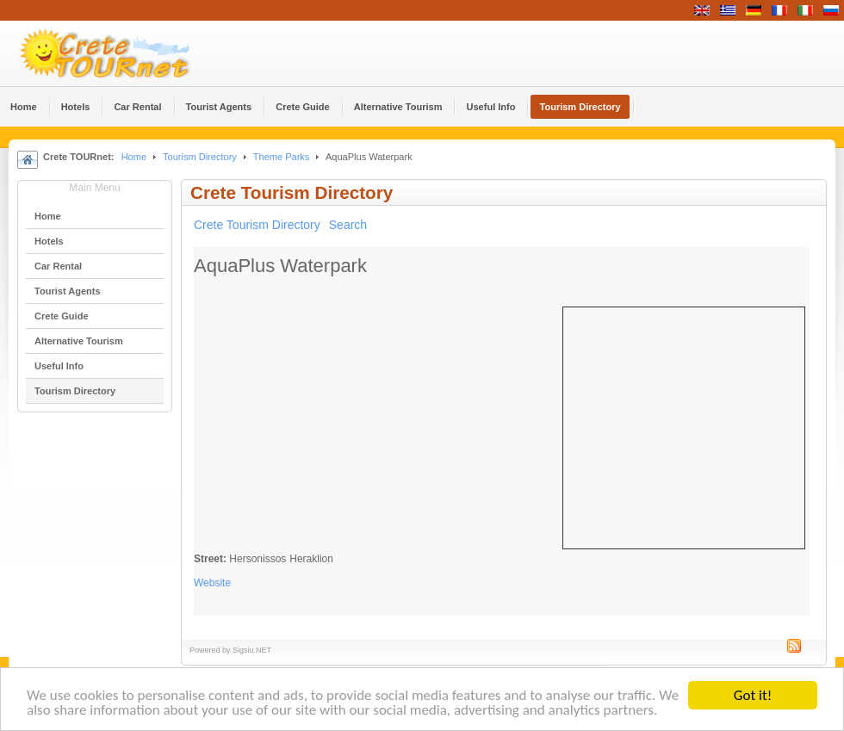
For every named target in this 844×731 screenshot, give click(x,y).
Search (348, 225)
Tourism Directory (200, 157)
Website (212, 583)
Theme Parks (281, 157)
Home (133, 157)
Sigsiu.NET (252, 650)
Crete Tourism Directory (257, 225)
